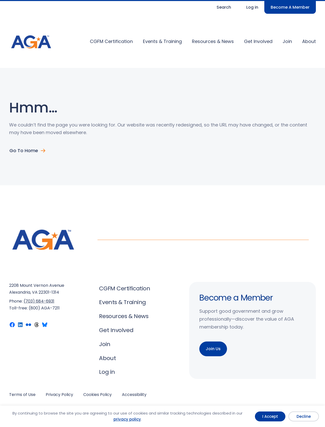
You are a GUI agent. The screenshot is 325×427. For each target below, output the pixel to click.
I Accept (270, 416)
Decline (304, 416)
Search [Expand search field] (224, 7)
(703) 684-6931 (39, 301)
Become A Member (290, 7)
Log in (252, 7)
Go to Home (23, 151)
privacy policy (127, 419)
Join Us (213, 349)
